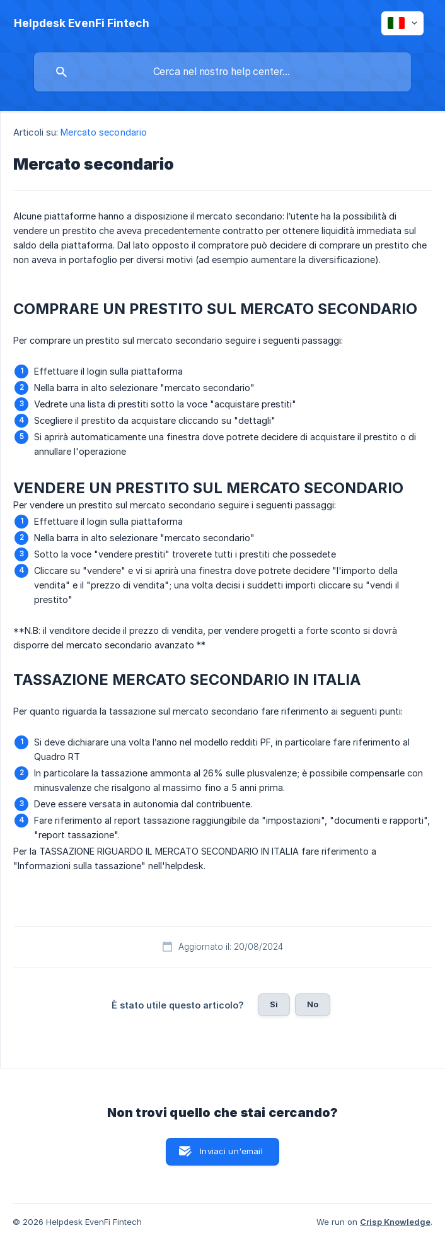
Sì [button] (274, 1004)
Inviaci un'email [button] (231, 1151)
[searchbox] (222, 71)
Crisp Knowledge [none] (395, 1222)
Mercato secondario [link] (104, 132)
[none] (81, 23)
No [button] (312, 1004)
